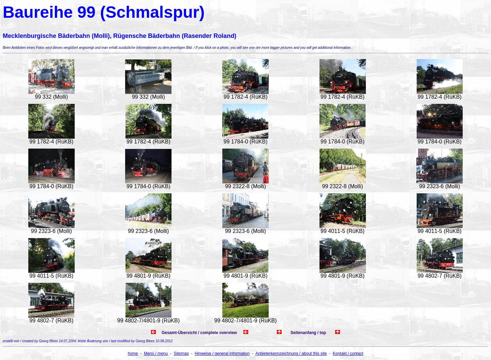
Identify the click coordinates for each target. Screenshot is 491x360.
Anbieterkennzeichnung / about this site (291, 353)
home (133, 353)
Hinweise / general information (222, 353)
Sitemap (181, 353)
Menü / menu (156, 353)
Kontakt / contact (348, 353)
